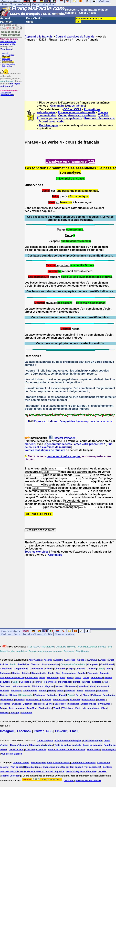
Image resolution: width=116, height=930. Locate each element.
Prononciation (60, 699)
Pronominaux (33, 699)
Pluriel (86, 695)
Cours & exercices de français (75, 36)
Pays (78, 695)
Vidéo (78, 708)
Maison (59, 686)
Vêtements (26, 712)
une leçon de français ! (10, 84)
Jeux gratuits (6, 93)
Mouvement (103, 686)
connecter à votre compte (63, 456)
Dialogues (5, 673)
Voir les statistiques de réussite (45, 450)
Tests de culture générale (68, 745)
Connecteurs (36, 668)
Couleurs (80, 668)
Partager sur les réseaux (88, 780)
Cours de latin (16, 749)
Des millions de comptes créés (9, 41)
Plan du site (7, 60)
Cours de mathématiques (68, 740)
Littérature (37, 686)
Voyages (14, 712)
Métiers (43, 690)
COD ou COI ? (72, 109)
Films (42, 677)
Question (27, 704)
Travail (57, 708)
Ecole (51, 673)
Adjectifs (59, 660)
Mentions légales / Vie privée (81, 771)
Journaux (5, 686)
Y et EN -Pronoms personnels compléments (73, 117)
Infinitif (76, 682)
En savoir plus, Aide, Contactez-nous (50, 762)
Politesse (96, 695)
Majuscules (71, 686)
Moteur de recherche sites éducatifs (66, 749)
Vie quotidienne (91, 708)
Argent (102, 660)
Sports (49, 704)
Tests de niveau (17, 708)
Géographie (26, 682)
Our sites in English (11, 754)
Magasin (49, 686)
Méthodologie (30, 690)
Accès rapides (8, 55)
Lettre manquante (21, 686)
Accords (48, 660)
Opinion (4, 695)
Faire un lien (7, 66)
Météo (51, 690)
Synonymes (104, 704)
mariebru (30, 444)
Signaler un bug (8, 64)
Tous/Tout (32, 708)
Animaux (93, 660)
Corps (70, 668)
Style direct (60, 704)
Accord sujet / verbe (51, 121)
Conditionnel (107, 664)
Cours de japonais (92, 745)
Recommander (8, 62)
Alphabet (82, 660)
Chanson (35, 664)
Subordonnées (88, 704)
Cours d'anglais (45, 740)
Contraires (60, 668)
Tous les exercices (36, 551)
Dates (109, 668)
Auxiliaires (23, 664)
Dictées (16, 673)
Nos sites (49, 4)
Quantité (16, 704)
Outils (36, 4)
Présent (101, 699)
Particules (52, 695)
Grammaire (57, 105)
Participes (39, 695)
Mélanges (16, 690)
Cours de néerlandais (41, 745)
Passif (62, 695)
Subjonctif (73, 704)
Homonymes (49, 682)
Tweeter (58, 438)
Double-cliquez (48, 125)
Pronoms (46, 699)
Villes (104, 708)
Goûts (86, 677)
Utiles (30, 21)
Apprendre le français (38, 36)
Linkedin (61, 731)
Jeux (4, 4)
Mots (92, 686)
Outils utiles (93, 749)
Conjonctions (21, 668)
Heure (38, 682)
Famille (82, 673)
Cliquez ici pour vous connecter (10, 33)
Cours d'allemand (19, 745)
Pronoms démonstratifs (99, 118)
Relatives (39, 704)
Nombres (70, 690)
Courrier (91, 668)
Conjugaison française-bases (77, 115)
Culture (6, 634)
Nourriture (90, 690)
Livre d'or (6, 59)
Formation (52, 677)
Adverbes (70, 660)
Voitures (4, 712)
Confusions (6, 668)
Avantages (6, 49)
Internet (86, 682)
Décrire (26, 673)
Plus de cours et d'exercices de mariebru (68, 446)
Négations (102, 690)
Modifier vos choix (10, 775)
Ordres (13, 695)
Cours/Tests (33, 18)
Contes (49, 668)
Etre (58, 673)
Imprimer (6, 57)
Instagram (7, 731)
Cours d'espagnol (92, 740)
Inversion (96, 682)
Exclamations (69, 673)
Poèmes (19, 699)
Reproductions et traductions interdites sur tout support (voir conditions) (62, 767)
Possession (7, 699)
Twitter (39, 731)
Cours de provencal (35, 749)
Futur (62, 677)
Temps (3, 708)
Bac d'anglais (109, 749)
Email (74, 731)
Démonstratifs (38, 673)
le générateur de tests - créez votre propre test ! (74, 444)
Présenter (5, 704)
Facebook (24, 731)
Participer (6, 21)
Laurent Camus (21, 762)
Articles (4, 664)
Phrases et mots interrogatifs (76, 112)
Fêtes (70, 677)
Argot (111, 660)
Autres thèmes (75, 105)
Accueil (5, 18)
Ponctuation (109, 695)
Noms (80, 690)
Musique (4, 690)
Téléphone (67, 708)
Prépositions (89, 699)
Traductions (45, 708)
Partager (69, 438)
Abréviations (35, 660)
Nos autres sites (7, 95)
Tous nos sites (64, 634)
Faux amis (92, 673)
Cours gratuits (10, 631)
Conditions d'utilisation (83, 762)
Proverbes (75, 699)
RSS (49, 731)
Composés (92, 664)
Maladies (83, 686)
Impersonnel (64, 682)
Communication (50, 664)
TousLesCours (19, 4)
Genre (78, 677)
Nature (60, 690)
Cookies (102, 771)
